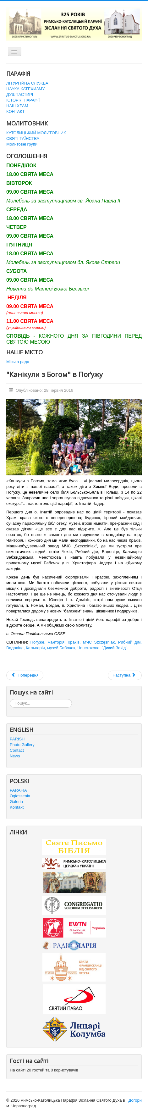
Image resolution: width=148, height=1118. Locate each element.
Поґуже (36, 642)
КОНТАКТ (15, 111)
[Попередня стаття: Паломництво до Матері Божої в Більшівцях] (24, 675)
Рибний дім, (130, 642)
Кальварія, (36, 647)
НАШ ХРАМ (17, 105)
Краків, (74, 642)
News (15, 756)
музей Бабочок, (61, 647)
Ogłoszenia (20, 796)
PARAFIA (18, 790)
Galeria (16, 801)
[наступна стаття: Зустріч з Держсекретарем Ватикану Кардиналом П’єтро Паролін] (125, 675)
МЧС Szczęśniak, (99, 642)
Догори (135, 1100)
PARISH (17, 739)
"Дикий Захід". (115, 647)
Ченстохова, (89, 647)
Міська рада (17, 361)
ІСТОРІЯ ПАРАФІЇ (23, 100)
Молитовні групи (21, 144)
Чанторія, (57, 642)
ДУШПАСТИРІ (19, 94)
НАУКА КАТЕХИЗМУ (25, 88)
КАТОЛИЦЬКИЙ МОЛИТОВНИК (36, 132)
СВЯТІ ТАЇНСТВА (22, 138)
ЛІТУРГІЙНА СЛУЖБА (27, 83)
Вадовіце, (16, 647)
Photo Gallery (22, 744)
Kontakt (17, 807)
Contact (17, 750)
